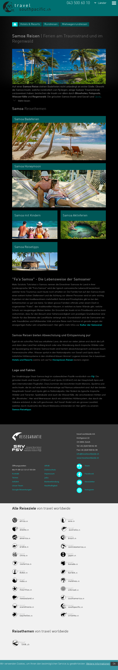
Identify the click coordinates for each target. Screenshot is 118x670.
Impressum (49, 473)
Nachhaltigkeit (50, 485)
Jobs (46, 477)
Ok (114, 664)
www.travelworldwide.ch (88, 458)
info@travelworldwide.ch (88, 454)
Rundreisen (51, 24)
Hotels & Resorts (30, 24)
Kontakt (15, 473)
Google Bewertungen (21, 489)
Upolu (98, 96)
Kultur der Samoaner (91, 325)
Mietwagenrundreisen (74, 24)
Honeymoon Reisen (63, 359)
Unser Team (17, 485)
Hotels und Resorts (22, 359)
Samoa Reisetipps (21, 409)
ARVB (46, 465)
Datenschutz (50, 469)
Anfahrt (15, 481)
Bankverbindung (51, 481)
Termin (15, 477)
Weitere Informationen (98, 664)
